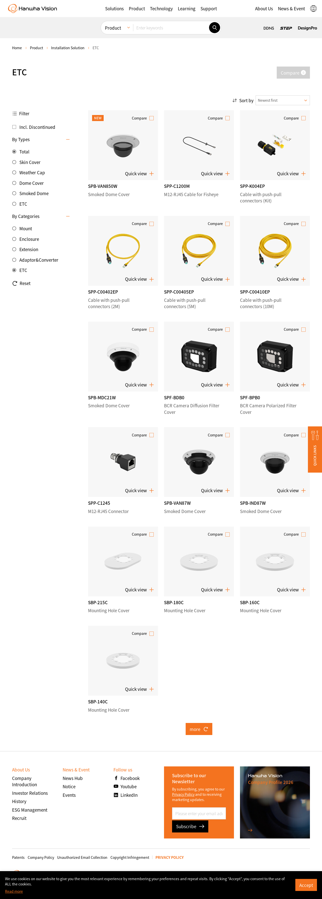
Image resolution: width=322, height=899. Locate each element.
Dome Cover (31, 183)
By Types (21, 139)
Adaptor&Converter (38, 260)
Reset (21, 283)
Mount (25, 228)
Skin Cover (30, 162)
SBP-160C (250, 602)
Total (24, 151)
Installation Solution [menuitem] (68, 47)
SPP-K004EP (252, 186)
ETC (23, 204)
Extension (28, 249)
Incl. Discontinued (37, 127)
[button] (114, 8)
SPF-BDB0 (174, 397)
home (17, 47)
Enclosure (29, 239)
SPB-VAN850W (102, 186)
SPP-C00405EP (179, 292)
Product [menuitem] (113, 28)
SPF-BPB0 (250, 397)
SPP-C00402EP (103, 292)
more (199, 729)
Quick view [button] (139, 173)
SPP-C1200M (177, 186)
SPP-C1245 (99, 503)
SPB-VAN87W (177, 503)
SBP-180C (174, 602)
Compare (139, 118)
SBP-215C (98, 602)
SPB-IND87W (253, 503)
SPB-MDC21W (102, 397)
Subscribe (190, 826)
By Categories (25, 216)
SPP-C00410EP (255, 292)
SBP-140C (98, 701)
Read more (14, 891)
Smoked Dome (34, 193)
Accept (306, 885)
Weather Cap (32, 172)
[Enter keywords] (171, 27)
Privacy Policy (183, 794)
